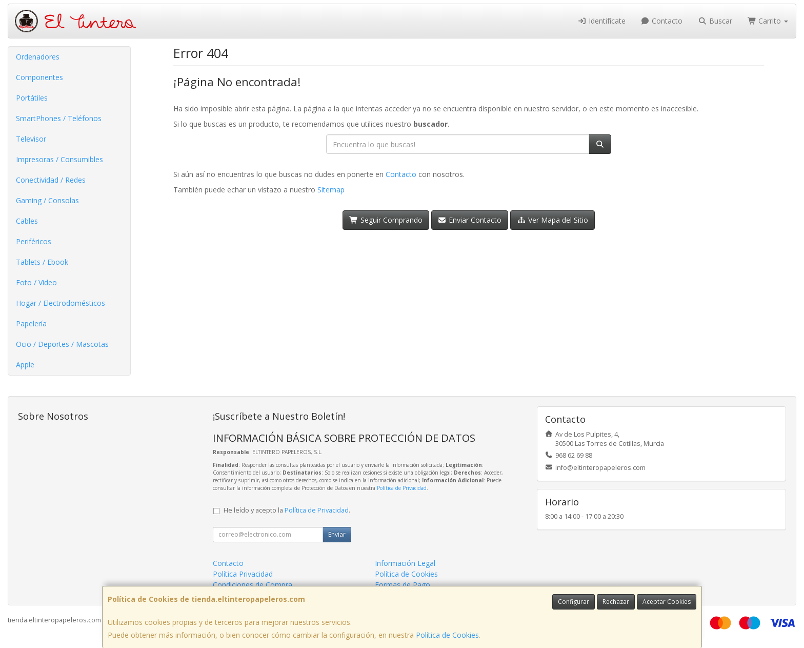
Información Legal (405, 563)
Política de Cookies (447, 635)
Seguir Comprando (386, 220)
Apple (25, 364)
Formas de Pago (402, 585)
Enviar (337, 534)
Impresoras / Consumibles (59, 159)
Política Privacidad (243, 574)
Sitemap (331, 189)
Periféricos (33, 241)
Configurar (573, 601)
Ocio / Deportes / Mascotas (62, 344)
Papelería (31, 323)
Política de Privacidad (402, 488)
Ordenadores (37, 57)
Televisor (31, 139)
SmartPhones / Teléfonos (59, 118)
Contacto (662, 21)
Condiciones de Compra (252, 585)
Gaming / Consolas (47, 200)
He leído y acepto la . (287, 510)
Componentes (39, 77)
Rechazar (615, 601)
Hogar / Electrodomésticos (60, 303)
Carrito (768, 21)
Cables (27, 221)
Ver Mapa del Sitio (552, 220)
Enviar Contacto (470, 220)
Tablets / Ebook (42, 262)
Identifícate (601, 21)
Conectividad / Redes (51, 180)
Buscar (715, 21)
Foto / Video (36, 282)
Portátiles (32, 98)
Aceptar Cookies (666, 601)
